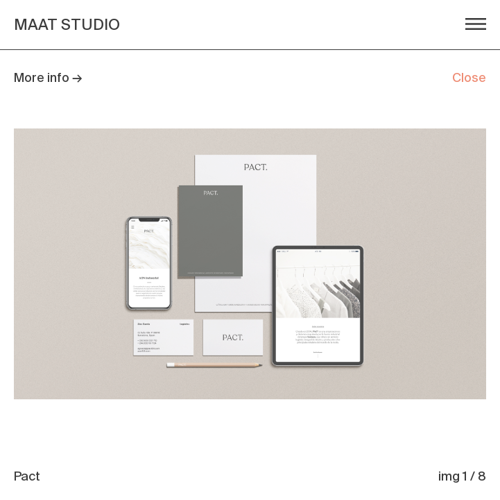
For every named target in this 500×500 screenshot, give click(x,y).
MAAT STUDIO (67, 25)
